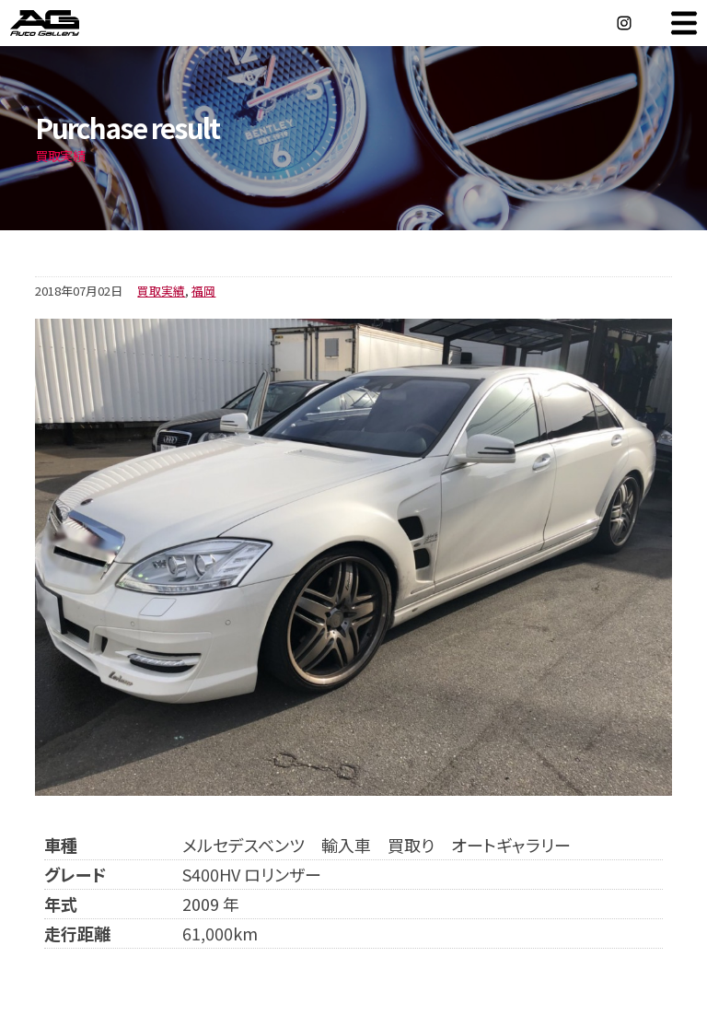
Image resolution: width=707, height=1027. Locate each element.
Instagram (624, 23)
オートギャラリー (64, 23)
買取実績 (161, 290)
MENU (684, 23)
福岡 (203, 290)
